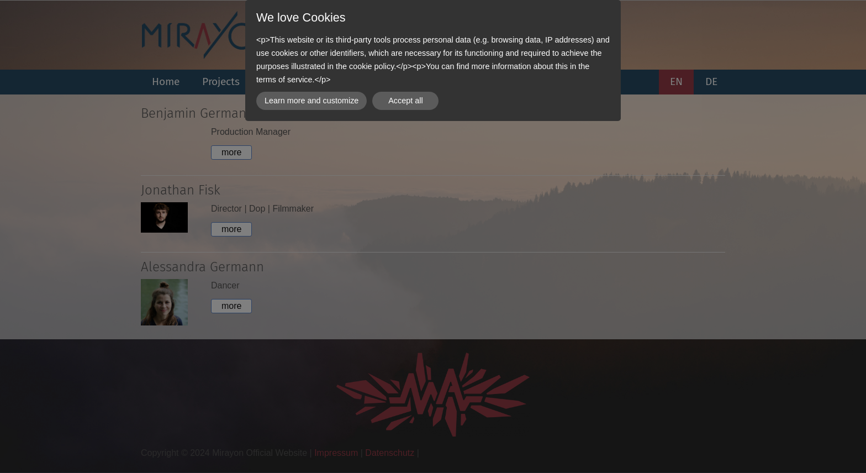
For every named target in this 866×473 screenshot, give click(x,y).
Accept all (405, 100)
